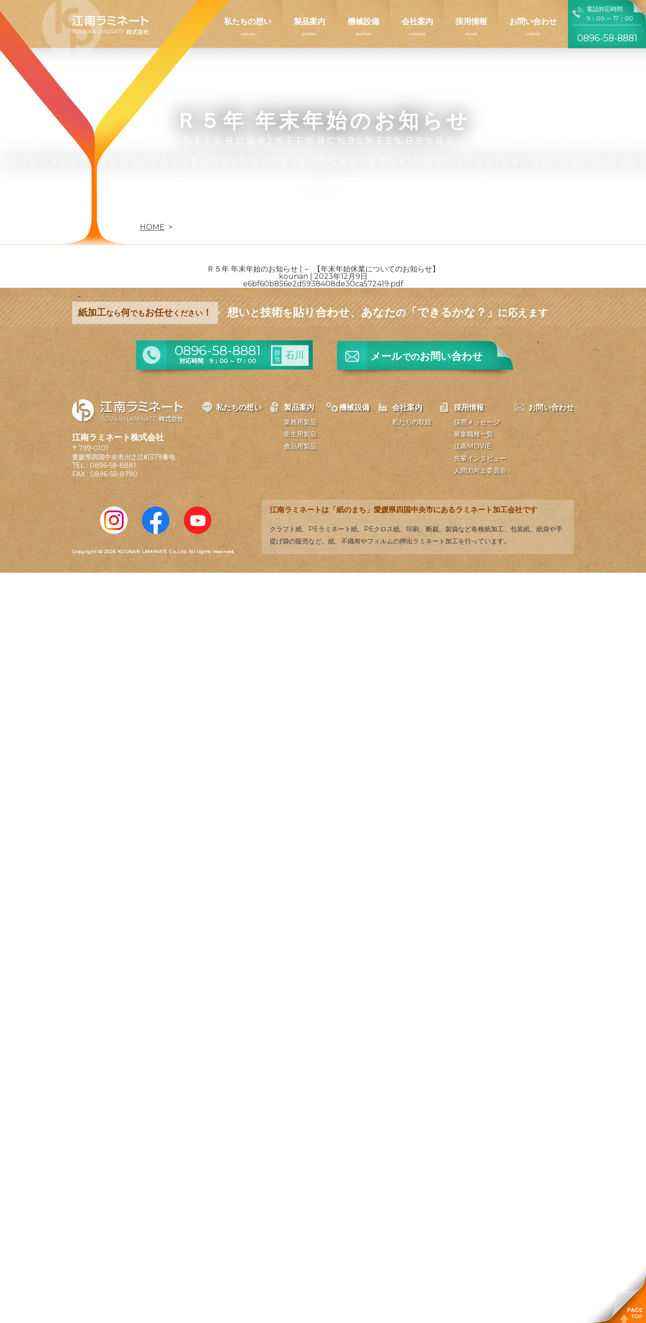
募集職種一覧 (473, 434)
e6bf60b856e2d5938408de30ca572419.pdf (323, 283)
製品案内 (309, 21)
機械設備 (363, 21)
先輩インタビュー (480, 458)
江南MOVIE (472, 446)
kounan (293, 276)
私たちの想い (247, 21)
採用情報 (471, 21)
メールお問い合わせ (426, 356)
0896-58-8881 (113, 465)
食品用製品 (300, 446)
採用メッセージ (477, 422)
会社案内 (417, 21)
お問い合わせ (533, 21)
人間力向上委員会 (480, 470)
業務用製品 (300, 422)
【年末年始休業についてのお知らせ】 (372, 269)
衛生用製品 (300, 434)
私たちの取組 (411, 422)
